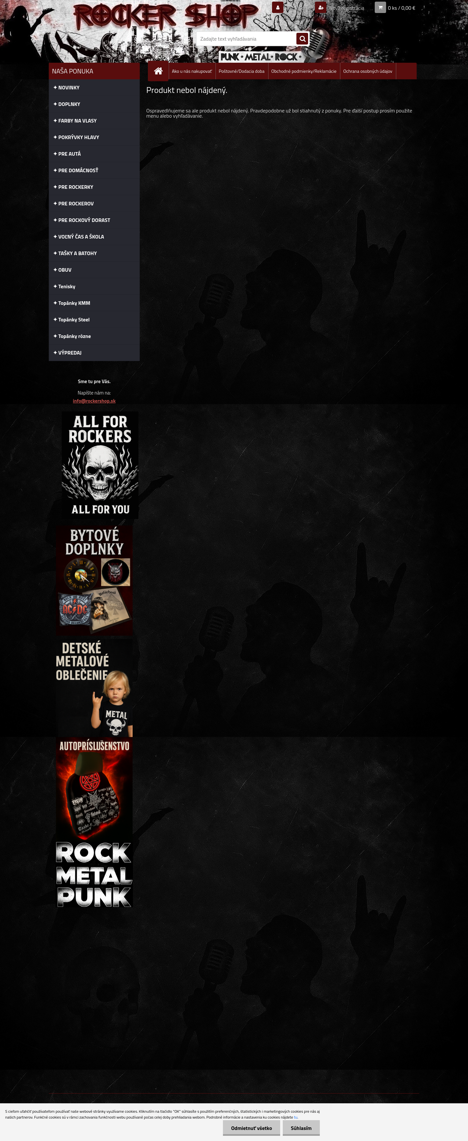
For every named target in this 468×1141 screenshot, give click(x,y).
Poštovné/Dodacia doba (242, 71)
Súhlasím (301, 1128)
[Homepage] (160, 71)
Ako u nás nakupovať (192, 71)
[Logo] (93, 38)
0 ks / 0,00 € (401, 8)
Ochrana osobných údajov (367, 71)
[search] (302, 39)
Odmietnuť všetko (251, 1128)
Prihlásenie (298, 8)
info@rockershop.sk (94, 401)
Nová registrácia (346, 8)
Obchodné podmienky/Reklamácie (304, 71)
